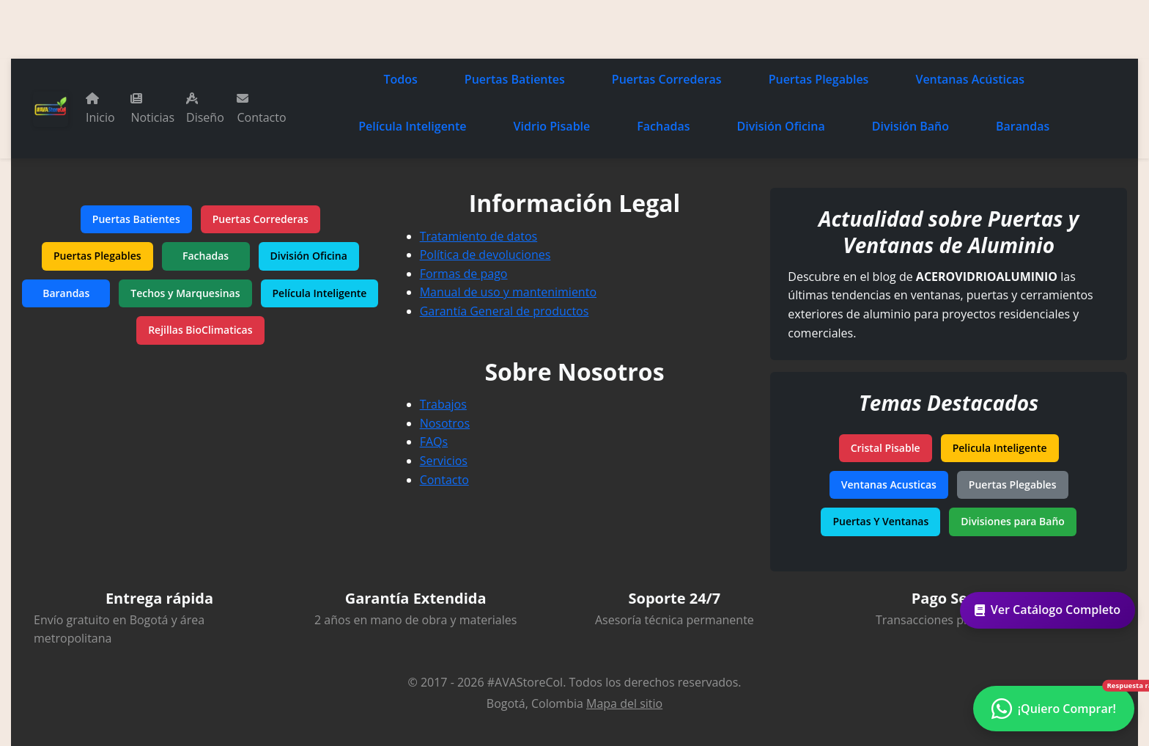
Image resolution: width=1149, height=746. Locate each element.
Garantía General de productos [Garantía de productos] (504, 311)
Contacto (261, 108)
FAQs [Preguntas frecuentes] (434, 442)
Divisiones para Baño (1013, 521)
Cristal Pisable (885, 448)
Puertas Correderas (667, 79)
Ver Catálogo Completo (1053, 609)
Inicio (100, 108)
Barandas (1022, 126)
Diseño (205, 108)
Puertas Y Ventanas (880, 521)
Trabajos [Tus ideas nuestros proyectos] (443, 404)
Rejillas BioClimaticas (200, 330)
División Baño (910, 126)
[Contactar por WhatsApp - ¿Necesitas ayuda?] (1053, 708)
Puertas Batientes (515, 79)
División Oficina (781, 126)
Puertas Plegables (819, 79)
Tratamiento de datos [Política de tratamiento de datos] (479, 236)
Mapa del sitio (624, 703)
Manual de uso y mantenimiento (508, 292)
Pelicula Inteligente (1000, 448)
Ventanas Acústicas (969, 79)
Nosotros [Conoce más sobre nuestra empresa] (445, 423)
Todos (401, 79)
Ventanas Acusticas (888, 484)
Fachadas (663, 126)
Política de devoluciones (485, 254)
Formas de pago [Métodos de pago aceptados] (464, 274)
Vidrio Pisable (552, 126)
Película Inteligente (412, 126)
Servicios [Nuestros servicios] (444, 461)
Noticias (152, 108)
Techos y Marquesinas (185, 293)
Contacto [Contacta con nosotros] (444, 480)
